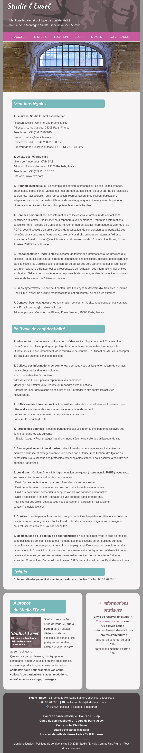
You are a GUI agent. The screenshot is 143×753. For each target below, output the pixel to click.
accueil (20, 36)
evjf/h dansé (119, 36)
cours (79, 36)
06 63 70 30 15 (50, 702)
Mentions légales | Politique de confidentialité (40, 743)
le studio (40, 36)
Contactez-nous (106, 621)
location (61, 36)
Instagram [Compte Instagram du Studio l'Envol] (91, 706)
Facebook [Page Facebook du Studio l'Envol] (77, 706)
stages (96, 36)
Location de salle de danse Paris (61, 734)
